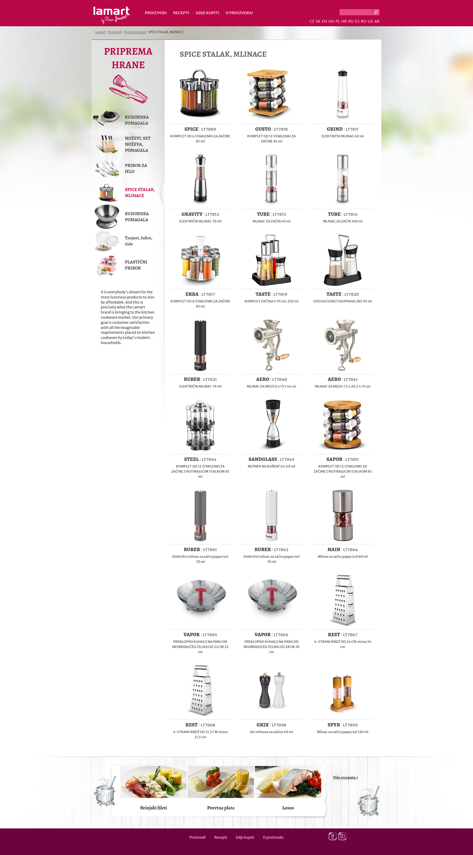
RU (351, 21)
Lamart (111, 15)
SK (318, 21)
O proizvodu (239, 12)
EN (324, 21)
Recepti (181, 12)
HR (344, 21)
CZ (312, 21)
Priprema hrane (135, 32)
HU (331, 21)
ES (357, 21)
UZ (370, 21)
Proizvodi (156, 12)
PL (337, 21)
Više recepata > (345, 777)
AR (376, 21)
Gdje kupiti (207, 12)
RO (363, 21)
